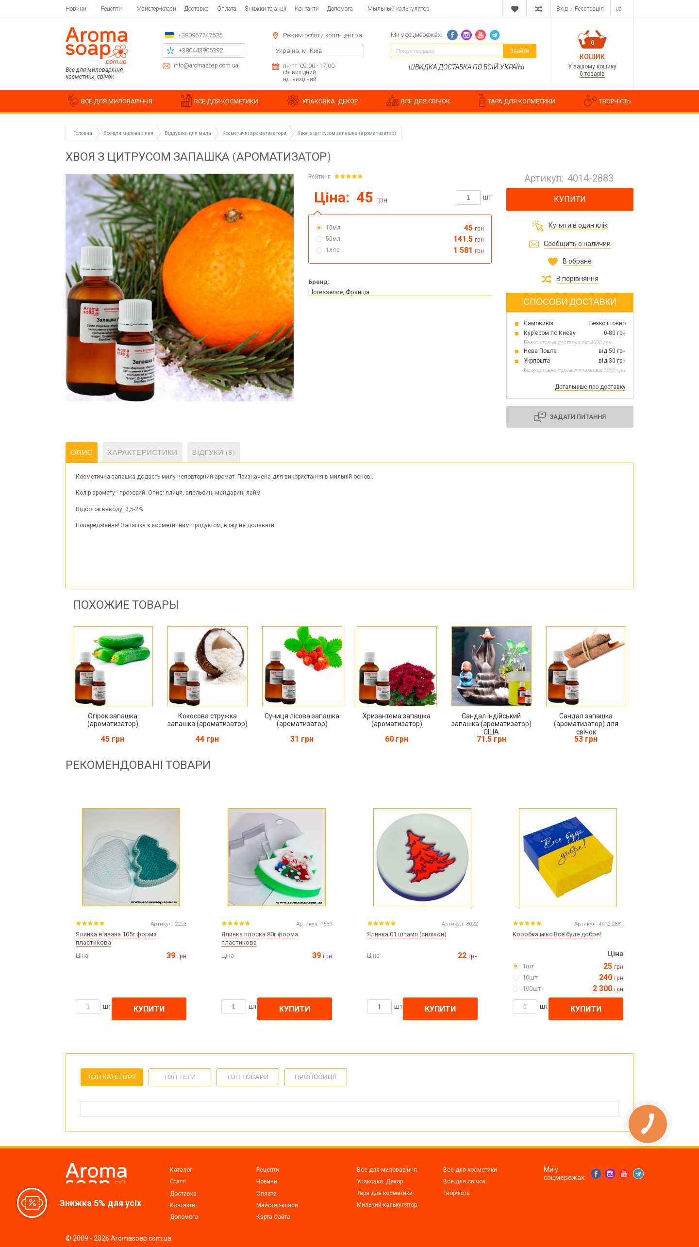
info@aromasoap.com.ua (206, 66)
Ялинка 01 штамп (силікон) (407, 934)
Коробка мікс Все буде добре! (557, 934)
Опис (81, 452)
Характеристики (142, 452)
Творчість (456, 1193)
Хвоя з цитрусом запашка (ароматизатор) (347, 133)
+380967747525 (200, 35)
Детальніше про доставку (590, 386)
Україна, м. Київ (299, 50)
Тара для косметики (385, 1193)
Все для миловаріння (387, 1169)
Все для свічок (464, 1181)
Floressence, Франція (338, 292)
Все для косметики (470, 1169)
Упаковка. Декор (380, 1181)
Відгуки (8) (213, 452)
